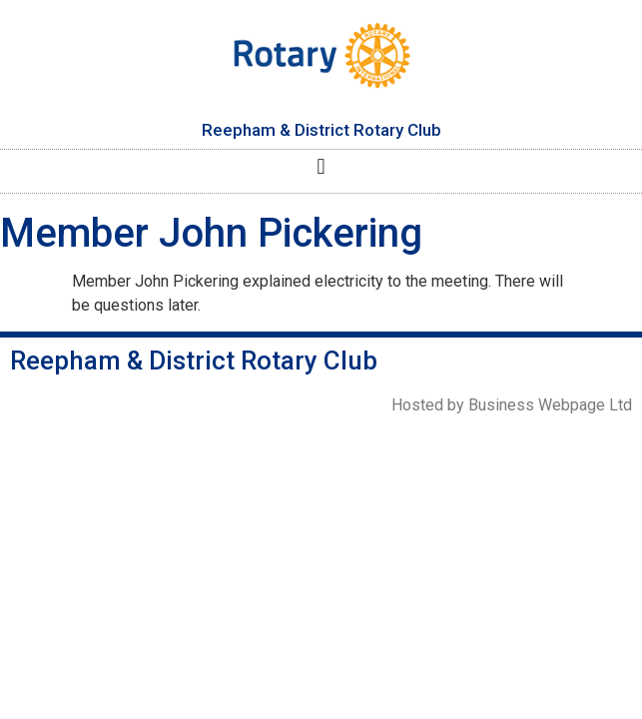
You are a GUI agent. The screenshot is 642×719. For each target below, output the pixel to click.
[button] (321, 166)
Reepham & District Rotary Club (321, 130)
